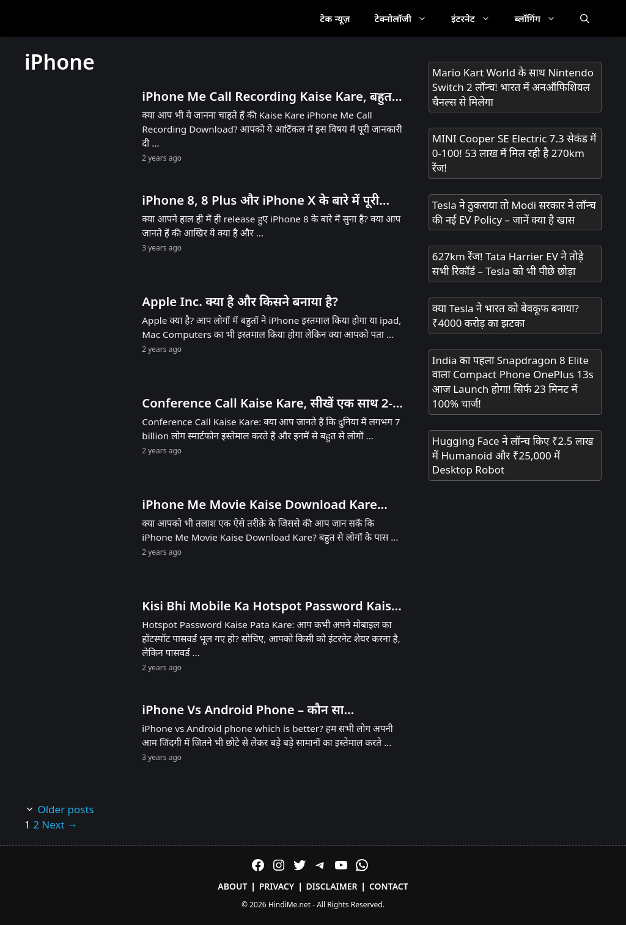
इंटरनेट (477, 18)
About (232, 886)
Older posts (65, 809)
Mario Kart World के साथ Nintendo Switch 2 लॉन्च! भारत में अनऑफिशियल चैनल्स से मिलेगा (513, 87)
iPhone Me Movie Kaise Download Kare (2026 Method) (259, 504)
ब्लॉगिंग (541, 18)
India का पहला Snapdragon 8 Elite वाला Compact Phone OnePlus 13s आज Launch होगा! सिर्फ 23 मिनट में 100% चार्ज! (513, 382)
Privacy (277, 886)
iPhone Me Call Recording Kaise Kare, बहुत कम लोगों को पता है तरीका (266, 96)
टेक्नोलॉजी (407, 18)
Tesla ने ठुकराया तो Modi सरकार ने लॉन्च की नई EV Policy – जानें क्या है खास (514, 212)
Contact (388, 886)
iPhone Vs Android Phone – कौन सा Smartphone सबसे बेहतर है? (243, 710)
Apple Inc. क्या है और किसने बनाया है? (240, 301)
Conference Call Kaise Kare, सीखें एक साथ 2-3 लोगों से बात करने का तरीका (271, 403)
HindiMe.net (289, 904)
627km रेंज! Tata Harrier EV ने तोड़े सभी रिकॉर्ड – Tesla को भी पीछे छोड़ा (508, 263)
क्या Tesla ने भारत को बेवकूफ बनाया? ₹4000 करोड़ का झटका (505, 315)
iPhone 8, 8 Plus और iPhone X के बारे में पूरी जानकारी (260, 200)
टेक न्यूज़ (335, 18)
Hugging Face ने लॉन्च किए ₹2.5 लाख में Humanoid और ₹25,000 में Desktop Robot (513, 455)
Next (60, 824)
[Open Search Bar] (585, 18)
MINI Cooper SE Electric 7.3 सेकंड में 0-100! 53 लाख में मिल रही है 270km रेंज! (514, 153)
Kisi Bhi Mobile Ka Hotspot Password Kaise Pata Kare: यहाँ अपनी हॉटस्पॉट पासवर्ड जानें (270, 606)
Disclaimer (332, 886)
